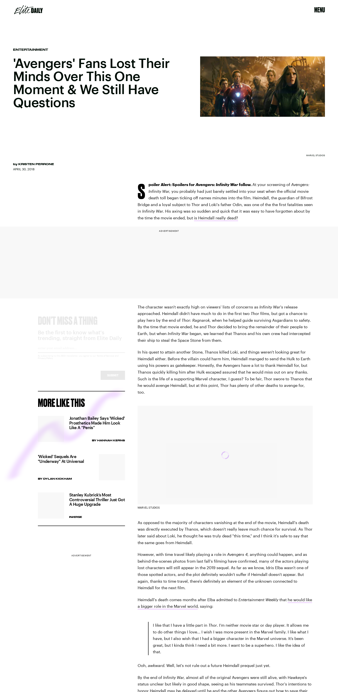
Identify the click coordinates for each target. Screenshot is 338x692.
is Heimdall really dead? (216, 217)
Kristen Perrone (36, 164)
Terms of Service (105, 360)
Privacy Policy (45, 362)
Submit (112, 379)
